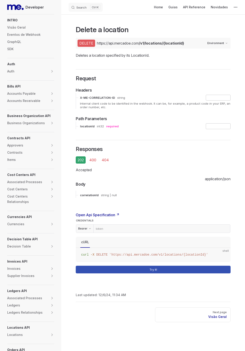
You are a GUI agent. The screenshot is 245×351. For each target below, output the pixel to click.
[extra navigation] (235, 7)
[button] (30, 20)
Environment (217, 43)
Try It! (189, 269)
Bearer (84, 228)
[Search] (86, 7)
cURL (85, 242)
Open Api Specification (98, 215)
